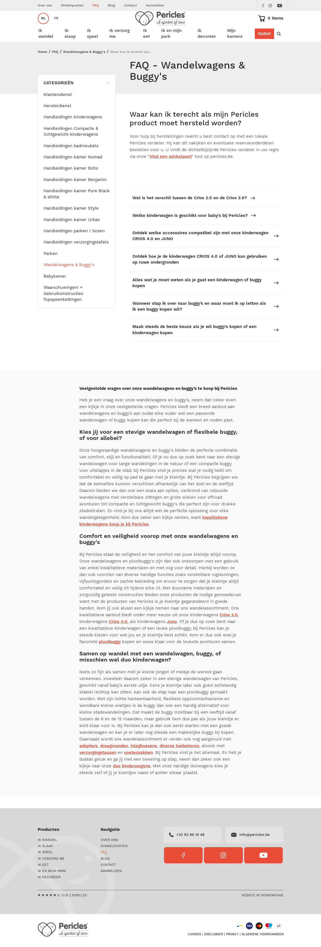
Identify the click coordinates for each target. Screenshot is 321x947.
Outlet (264, 48)
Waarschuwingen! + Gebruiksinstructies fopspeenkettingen (63, 306)
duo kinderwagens (131, 778)
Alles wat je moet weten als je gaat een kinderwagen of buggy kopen (205, 295)
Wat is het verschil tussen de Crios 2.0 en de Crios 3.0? (193, 210)
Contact (130, 5)
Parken (51, 266)
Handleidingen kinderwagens (73, 129)
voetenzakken (138, 764)
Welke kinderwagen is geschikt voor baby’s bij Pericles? (194, 227)
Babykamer (55, 288)
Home (42, 64)
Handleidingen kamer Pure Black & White (77, 206)
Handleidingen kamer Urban (72, 232)
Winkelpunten (72, 5)
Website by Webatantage (263, 897)
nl (43, 27)
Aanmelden (155, 5)
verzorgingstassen (97, 764)
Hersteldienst (57, 118)
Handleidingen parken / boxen (74, 243)
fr (56, 27)
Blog (111, 5)
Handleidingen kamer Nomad (73, 169)
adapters (88, 758)
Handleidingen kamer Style (71, 220)
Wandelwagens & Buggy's (84, 64)
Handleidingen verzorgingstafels (76, 254)
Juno (172, 633)
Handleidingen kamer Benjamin (75, 192)
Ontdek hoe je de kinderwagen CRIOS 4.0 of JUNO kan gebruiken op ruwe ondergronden (205, 271)
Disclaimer (213, 936)
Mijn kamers (239, 48)
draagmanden (114, 758)
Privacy (232, 936)
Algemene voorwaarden (263, 936)
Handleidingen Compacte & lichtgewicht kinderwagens (71, 143)
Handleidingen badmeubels (71, 158)
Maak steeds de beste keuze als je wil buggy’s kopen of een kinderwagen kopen (205, 342)
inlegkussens (143, 758)
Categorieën (77, 95)
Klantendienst (58, 106)
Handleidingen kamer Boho (71, 180)
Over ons (45, 5)
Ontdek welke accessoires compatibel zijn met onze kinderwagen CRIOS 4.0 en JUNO (205, 248)
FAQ (95, 5)
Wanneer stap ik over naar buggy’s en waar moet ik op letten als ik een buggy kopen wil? (205, 318)
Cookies (194, 936)
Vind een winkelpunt (170, 169)
